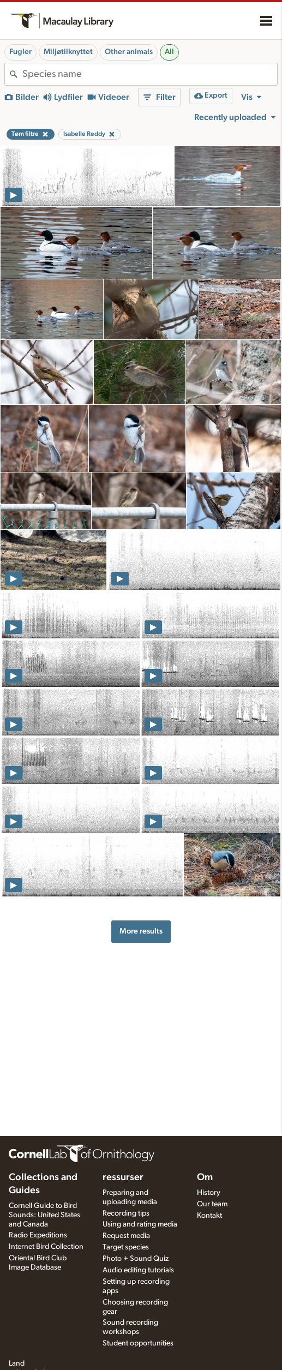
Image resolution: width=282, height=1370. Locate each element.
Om (205, 1177)
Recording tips (126, 1213)
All (169, 52)
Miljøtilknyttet (68, 52)
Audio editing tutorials (138, 1270)
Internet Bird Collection (46, 1247)
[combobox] (149, 74)
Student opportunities (138, 1343)
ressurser (123, 1177)
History (208, 1192)
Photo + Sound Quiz (136, 1259)
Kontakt (209, 1215)
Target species (126, 1247)
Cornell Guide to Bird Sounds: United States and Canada (44, 1215)
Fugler (20, 52)
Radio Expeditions (38, 1235)
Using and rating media (140, 1224)
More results (141, 931)
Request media (126, 1236)
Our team (212, 1204)
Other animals (129, 52)
